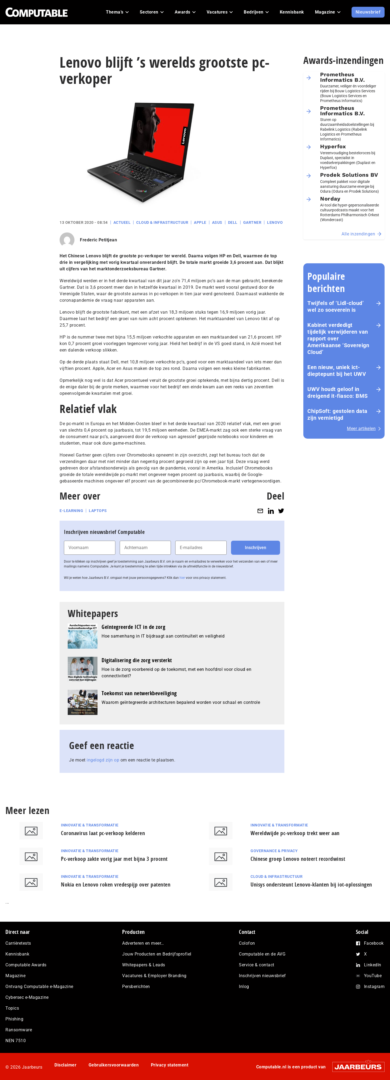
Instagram (374, 986)
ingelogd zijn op (103, 760)
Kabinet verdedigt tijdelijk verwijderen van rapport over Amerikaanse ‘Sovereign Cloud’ (338, 338)
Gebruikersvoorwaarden (114, 1065)
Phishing (14, 1019)
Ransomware (18, 1029)
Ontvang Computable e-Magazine (39, 986)
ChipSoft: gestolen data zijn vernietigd (337, 414)
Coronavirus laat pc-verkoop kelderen (103, 833)
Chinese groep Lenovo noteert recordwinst (298, 858)
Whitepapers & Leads (143, 964)
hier (182, 578)
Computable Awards (26, 964)
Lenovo (275, 222)
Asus (217, 222)
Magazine (15, 975)
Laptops (98, 510)
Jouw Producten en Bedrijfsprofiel (156, 954)
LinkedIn (372, 964)
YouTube (373, 975)
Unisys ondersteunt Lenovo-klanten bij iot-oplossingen (311, 884)
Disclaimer (65, 1065)
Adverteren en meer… (143, 943)
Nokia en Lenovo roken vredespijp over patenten (115, 884)
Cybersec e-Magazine (27, 997)
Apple (200, 222)
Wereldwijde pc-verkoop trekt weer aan (295, 833)
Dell (233, 222)
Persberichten (136, 986)
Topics (12, 1008)
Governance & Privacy (274, 851)
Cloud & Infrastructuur (162, 222)
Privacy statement (169, 1065)
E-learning (71, 510)
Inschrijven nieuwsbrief (262, 975)
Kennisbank (17, 954)
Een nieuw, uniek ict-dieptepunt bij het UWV (336, 370)
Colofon (247, 943)
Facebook (374, 943)
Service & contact (256, 964)
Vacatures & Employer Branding (154, 975)
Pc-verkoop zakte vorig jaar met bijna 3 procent (114, 858)
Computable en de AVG (262, 954)
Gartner (252, 222)
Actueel (122, 222)
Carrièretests (18, 943)
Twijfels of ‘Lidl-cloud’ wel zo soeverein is (335, 306)
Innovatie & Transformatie (90, 825)
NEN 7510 (15, 1040)
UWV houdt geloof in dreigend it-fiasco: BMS (337, 392)
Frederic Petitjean (98, 239)
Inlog (244, 986)
